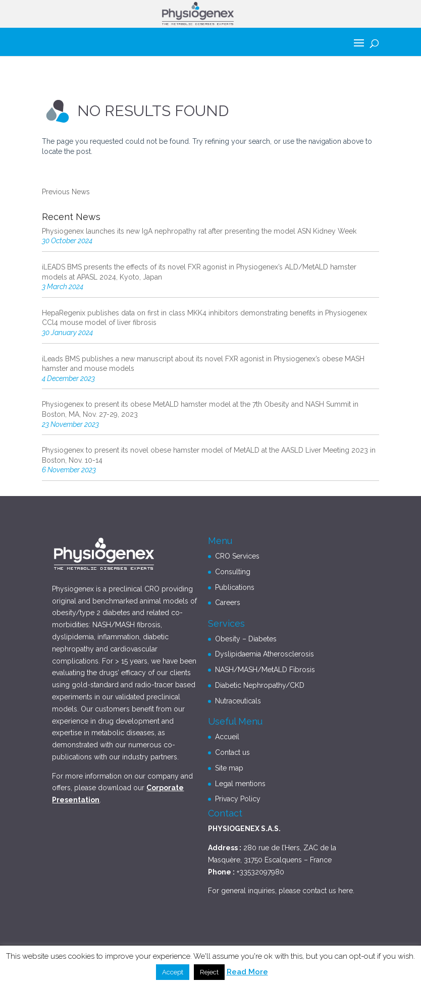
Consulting (232, 572)
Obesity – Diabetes (246, 639)
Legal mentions (240, 784)
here (345, 891)
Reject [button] (209, 972)
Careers (227, 602)
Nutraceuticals (238, 701)
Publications (234, 587)
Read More (247, 971)
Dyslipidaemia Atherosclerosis (264, 654)
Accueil (227, 737)
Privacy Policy (237, 799)
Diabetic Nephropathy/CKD (259, 685)
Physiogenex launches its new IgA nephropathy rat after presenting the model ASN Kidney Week (199, 231)
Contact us (232, 752)
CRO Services (237, 556)
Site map (229, 768)
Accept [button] (172, 972)
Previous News (66, 192)
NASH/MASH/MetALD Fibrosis (265, 670)
